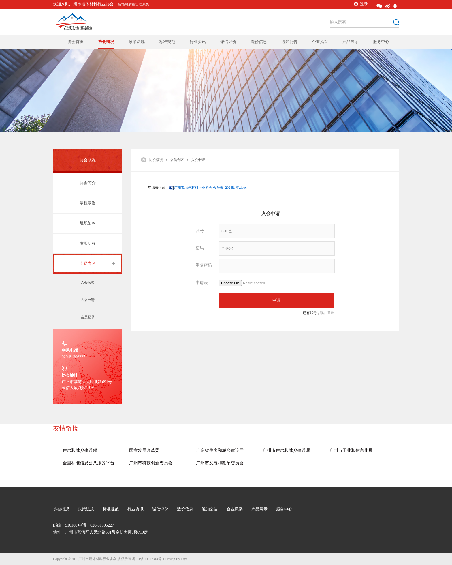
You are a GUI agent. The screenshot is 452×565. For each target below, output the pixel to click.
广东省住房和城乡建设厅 (220, 450)
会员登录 (88, 317)
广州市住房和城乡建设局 (286, 450)
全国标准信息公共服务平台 (88, 463)
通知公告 (289, 42)
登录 (361, 4)
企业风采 (320, 42)
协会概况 (106, 42)
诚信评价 (228, 42)
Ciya (184, 559)
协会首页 (75, 42)
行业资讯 (198, 42)
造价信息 (259, 42)
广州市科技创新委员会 (150, 463)
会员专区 (88, 263)
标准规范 (167, 42)
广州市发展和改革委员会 (220, 463)
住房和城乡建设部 (80, 450)
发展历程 (88, 243)
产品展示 (350, 42)
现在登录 (327, 313)
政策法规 (137, 42)
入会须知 (88, 282)
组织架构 (88, 223)
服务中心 (381, 42)
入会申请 (88, 300)
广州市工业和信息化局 (351, 450)
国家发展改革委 (144, 450)
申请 (276, 300)
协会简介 (88, 183)
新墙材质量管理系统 (133, 4)
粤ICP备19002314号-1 (148, 559)
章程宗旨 (88, 203)
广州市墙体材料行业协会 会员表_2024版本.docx (210, 188)
